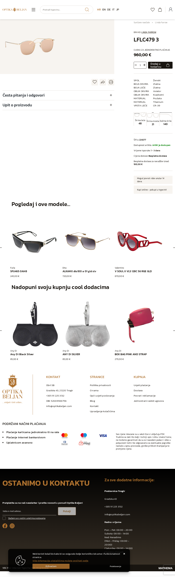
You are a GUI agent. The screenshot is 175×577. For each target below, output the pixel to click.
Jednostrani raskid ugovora (149, 401)
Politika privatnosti (100, 385)
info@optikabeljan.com (59, 406)
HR (99, 9)
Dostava (138, 390)
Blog (92, 401)
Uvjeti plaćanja (142, 385)
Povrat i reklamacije (145, 395)
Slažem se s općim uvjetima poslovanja (26, 518)
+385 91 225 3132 (55, 395)
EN (104, 9)
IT (113, 9)
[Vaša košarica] (160, 9)
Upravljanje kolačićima (102, 411)
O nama (94, 390)
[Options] (115, 566)
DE (109, 9)
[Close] (51, 566)
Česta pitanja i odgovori (24, 95)
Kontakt (94, 406)
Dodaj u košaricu (160, 65)
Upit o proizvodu (17, 105)
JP (117, 9)
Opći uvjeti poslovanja (102, 395)
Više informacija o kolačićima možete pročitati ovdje (60, 560)
